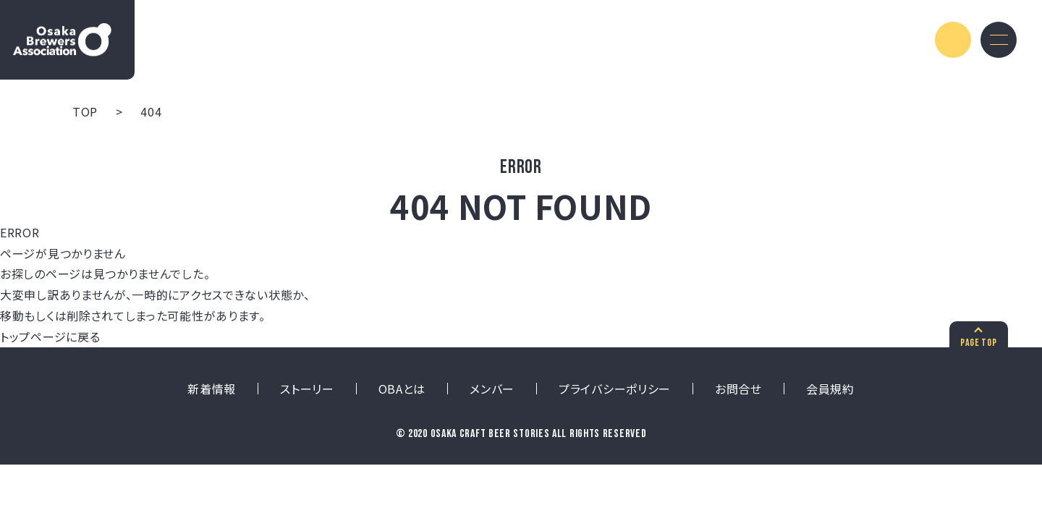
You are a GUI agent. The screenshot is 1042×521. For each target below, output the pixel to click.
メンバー (492, 388)
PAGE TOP (976, 342)
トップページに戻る (50, 336)
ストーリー (307, 388)
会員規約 (830, 388)
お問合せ (738, 388)
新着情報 (211, 388)
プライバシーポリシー (615, 388)
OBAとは (402, 388)
